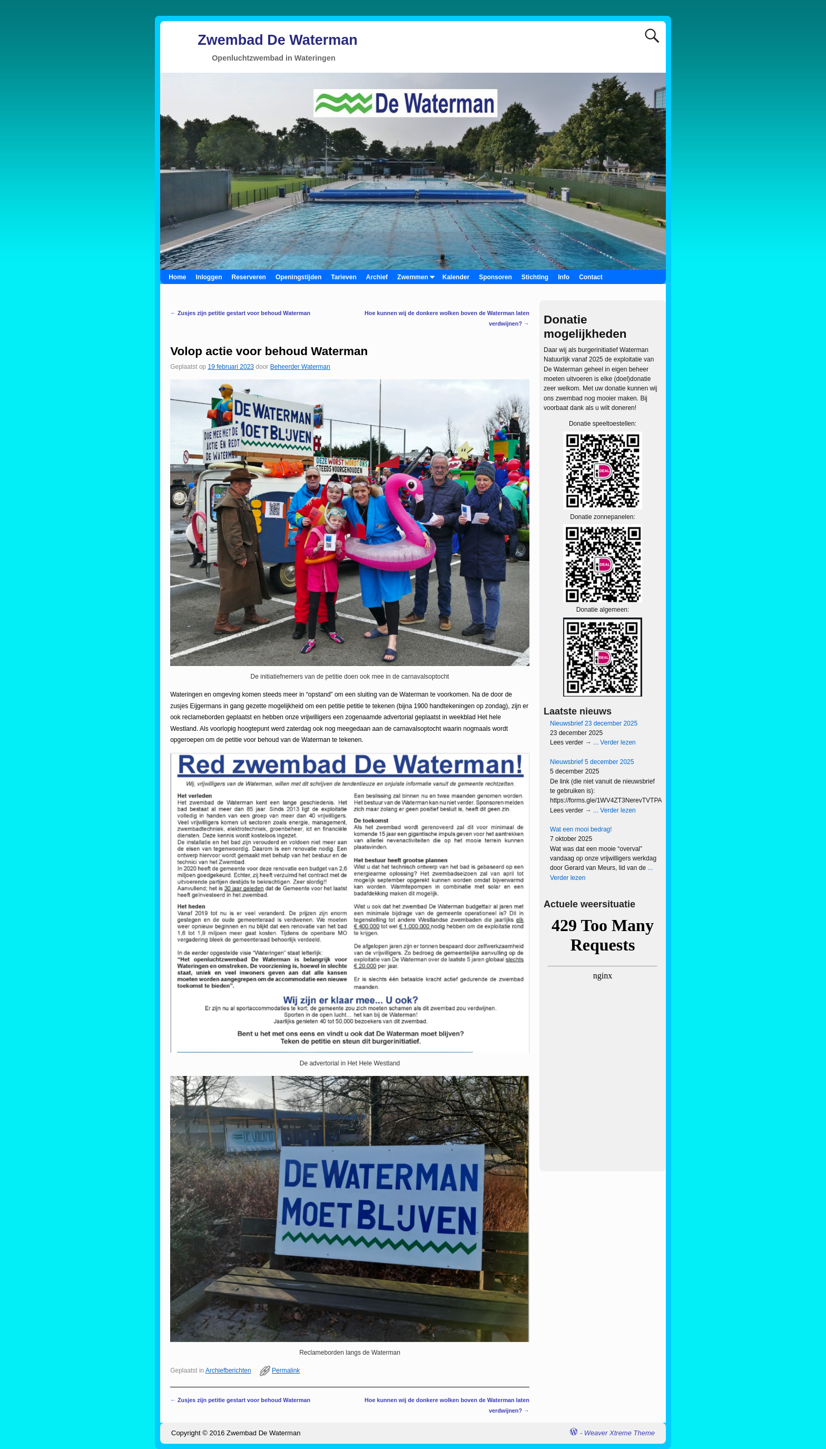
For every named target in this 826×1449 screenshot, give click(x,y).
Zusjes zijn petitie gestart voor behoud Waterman (240, 313)
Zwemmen (417, 276)
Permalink (286, 1370)
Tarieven (343, 277)
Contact (591, 277)
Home (177, 277)
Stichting (535, 277)
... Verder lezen (614, 742)
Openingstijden (298, 277)
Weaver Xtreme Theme (619, 1433)
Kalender (455, 277)
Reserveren (249, 277)
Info (563, 277)
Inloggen (209, 277)
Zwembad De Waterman (278, 40)
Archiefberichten (228, 1370)
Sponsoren (495, 277)
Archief (377, 277)
